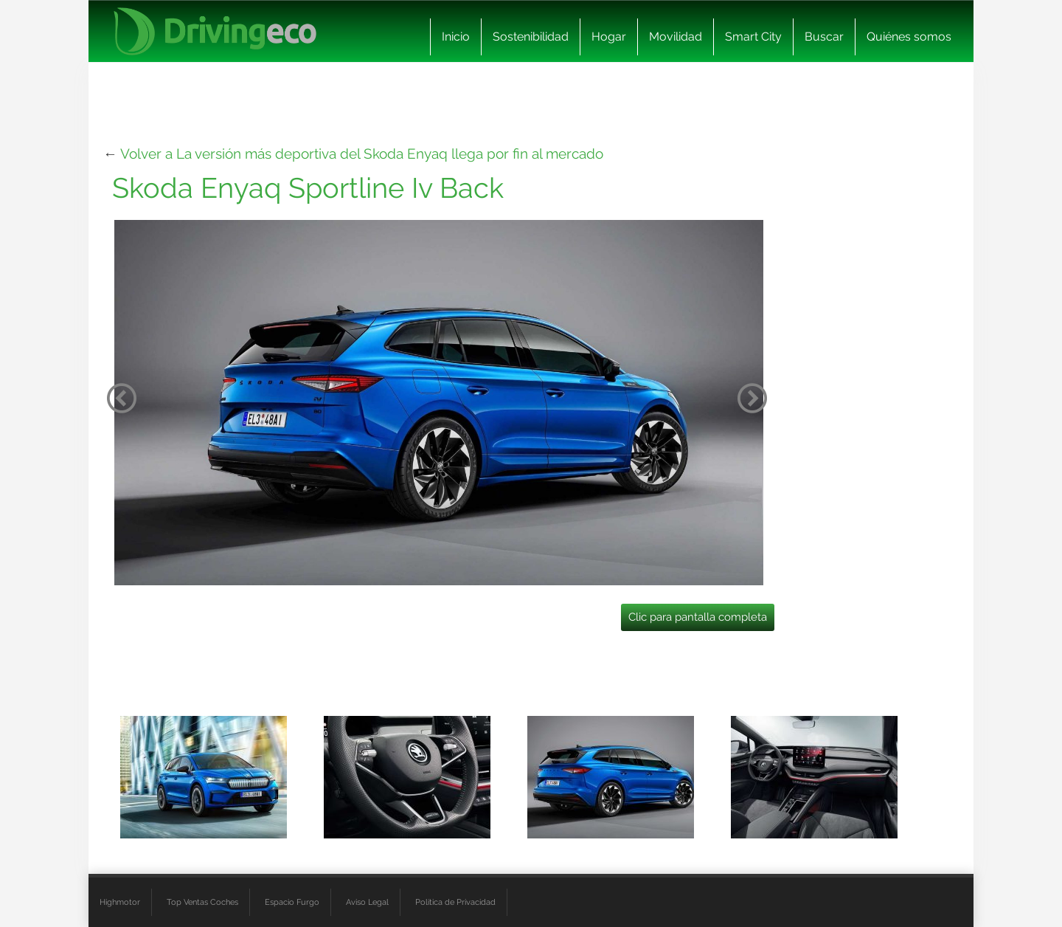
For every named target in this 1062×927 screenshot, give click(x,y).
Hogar (608, 37)
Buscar (824, 37)
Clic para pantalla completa (697, 617)
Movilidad (675, 37)
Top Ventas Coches (202, 902)
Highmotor (120, 902)
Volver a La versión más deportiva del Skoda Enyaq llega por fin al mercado (361, 153)
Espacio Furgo (292, 902)
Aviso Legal (367, 902)
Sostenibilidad (531, 37)
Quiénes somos (909, 37)
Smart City (753, 37)
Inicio (456, 37)
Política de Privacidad (455, 902)
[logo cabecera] (215, 31)
